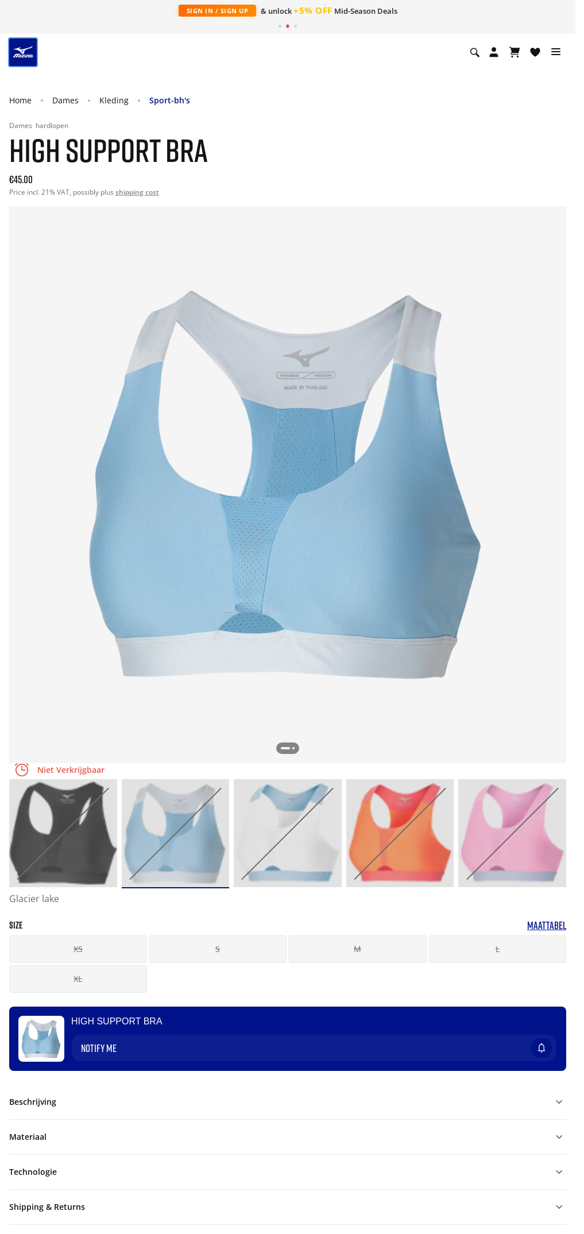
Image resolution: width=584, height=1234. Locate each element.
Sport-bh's (169, 100)
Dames (65, 100)
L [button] (498, 948)
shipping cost (137, 192)
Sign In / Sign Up (218, 10)
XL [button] (78, 978)
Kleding (114, 100)
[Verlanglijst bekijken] (535, 52)
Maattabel (546, 925)
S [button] (217, 948)
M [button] (357, 948)
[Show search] (475, 52)
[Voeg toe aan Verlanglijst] (552, 1020)
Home (20, 100)
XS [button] (78, 948)
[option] (63, 833)
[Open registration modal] (494, 52)
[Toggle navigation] (556, 52)
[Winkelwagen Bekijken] (514, 52)
